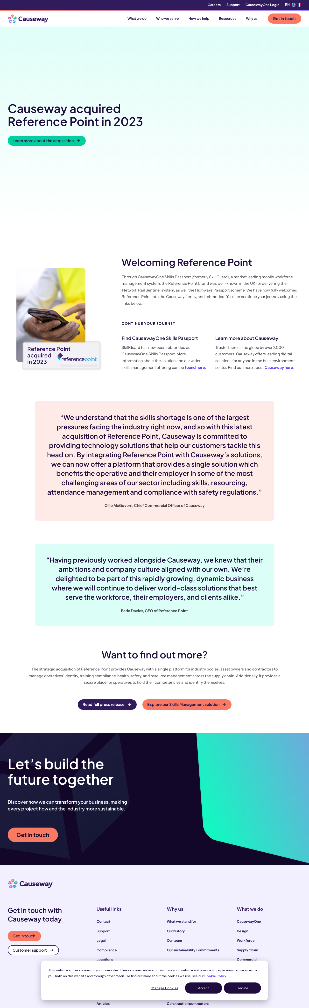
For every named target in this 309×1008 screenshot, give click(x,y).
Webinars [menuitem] (104, 954)
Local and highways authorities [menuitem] (192, 935)
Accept (203, 988)
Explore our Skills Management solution (186, 627)
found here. (195, 289)
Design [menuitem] (242, 853)
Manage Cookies (164, 988)
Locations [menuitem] (105, 882)
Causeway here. (280, 289)
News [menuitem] (101, 935)
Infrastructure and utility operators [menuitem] (195, 945)
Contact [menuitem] (103, 844)
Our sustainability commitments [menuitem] (193, 872)
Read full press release (107, 627)
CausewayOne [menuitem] (249, 844)
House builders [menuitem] (179, 954)
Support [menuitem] (233, 4)
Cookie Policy (215, 976)
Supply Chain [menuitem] (247, 872)
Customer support (33, 872)
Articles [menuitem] (103, 926)
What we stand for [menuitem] (181, 844)
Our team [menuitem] (174, 863)
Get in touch (284, 18)
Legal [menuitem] (101, 863)
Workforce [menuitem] (246, 863)
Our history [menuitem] (176, 853)
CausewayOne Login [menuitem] (262, 4)
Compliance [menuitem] (107, 872)
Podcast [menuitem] (103, 945)
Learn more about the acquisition (46, 101)
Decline (242, 988)
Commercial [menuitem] (247, 882)
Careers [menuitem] (214, 4)
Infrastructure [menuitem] (248, 891)
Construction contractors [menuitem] (188, 926)
